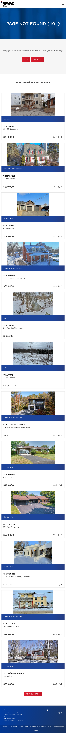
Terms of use (31, 728)
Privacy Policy (22, 728)
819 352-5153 (11, 718)
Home (26, 59)
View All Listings (33, 694)
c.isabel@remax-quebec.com (16, 720)
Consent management (41, 728)
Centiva (36, 730)
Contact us (37, 59)
